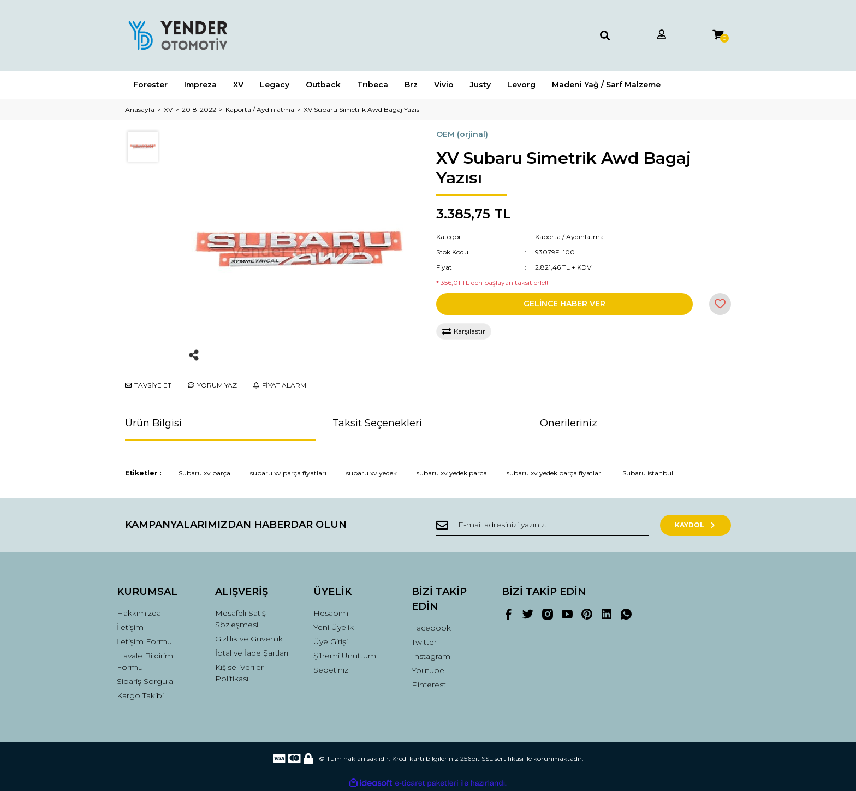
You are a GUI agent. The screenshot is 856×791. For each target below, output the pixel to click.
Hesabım (330, 613)
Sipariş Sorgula (145, 681)
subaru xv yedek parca (452, 473)
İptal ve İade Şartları (251, 653)
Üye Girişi (330, 641)
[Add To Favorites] (720, 304)
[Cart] (717, 35)
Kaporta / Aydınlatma (569, 237)
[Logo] (177, 35)
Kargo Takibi (140, 695)
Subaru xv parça (204, 473)
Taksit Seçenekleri (377, 423)
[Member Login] (661, 35)
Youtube (428, 670)
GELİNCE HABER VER (564, 303)
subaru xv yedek (371, 473)
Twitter (424, 642)
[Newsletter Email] (542, 525)
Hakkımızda (139, 613)
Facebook (431, 628)
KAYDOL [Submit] (696, 525)
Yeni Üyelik (333, 627)
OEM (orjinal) (462, 134)
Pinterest (429, 684)
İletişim (130, 627)
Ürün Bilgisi (153, 423)
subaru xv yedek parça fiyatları (555, 473)
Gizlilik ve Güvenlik (249, 639)
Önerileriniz (568, 423)
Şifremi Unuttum (344, 656)
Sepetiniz (330, 670)
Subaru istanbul (647, 473)
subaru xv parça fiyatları (288, 473)
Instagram (431, 656)
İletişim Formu (144, 641)
